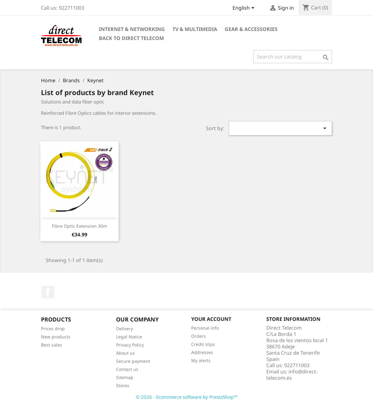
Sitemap (124, 377)
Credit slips (203, 344)
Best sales (51, 345)
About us (125, 353)
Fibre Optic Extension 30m (79, 226)
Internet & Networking (132, 29)
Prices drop (53, 329)
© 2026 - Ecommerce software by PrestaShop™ (187, 397)
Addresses (202, 352)
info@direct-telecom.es (292, 374)
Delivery (124, 329)
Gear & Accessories (251, 29)
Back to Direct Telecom (131, 38)
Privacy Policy (130, 345)
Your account (211, 319)
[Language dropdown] (244, 8)
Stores (122, 385)
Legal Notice (129, 337)
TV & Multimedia (194, 29)
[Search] (292, 56)
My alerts (201, 360)
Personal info (205, 328)
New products (55, 337)
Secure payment (133, 361)
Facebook (48, 292)
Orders (198, 336)
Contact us (127, 369)
